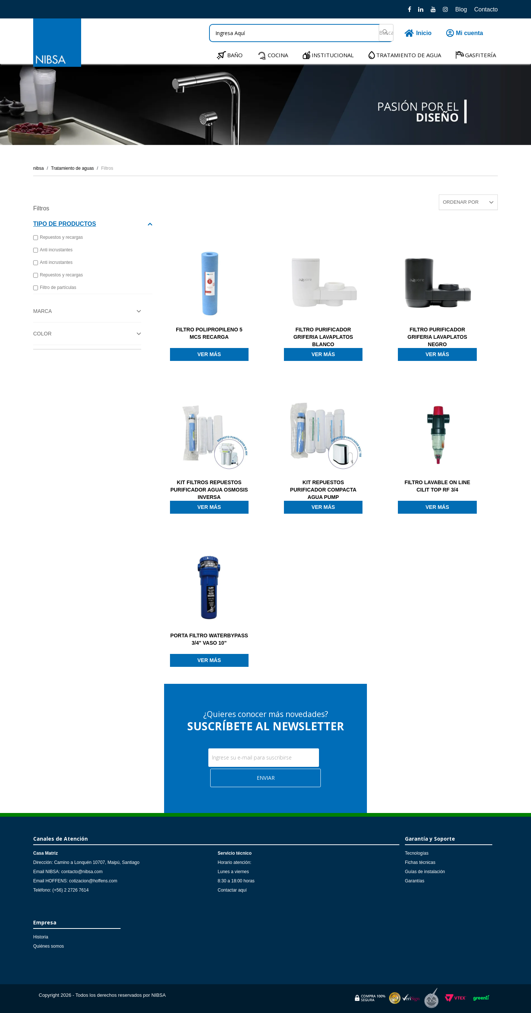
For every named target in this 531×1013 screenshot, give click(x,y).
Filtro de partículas (54, 288)
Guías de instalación (425, 871)
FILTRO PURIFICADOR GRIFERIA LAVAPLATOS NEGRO (437, 337)
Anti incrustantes (53, 250)
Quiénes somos (48, 946)
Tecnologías (416, 853)
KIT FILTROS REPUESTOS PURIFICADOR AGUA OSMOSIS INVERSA (209, 489)
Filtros (107, 168)
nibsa (38, 168)
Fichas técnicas (420, 862)
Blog (461, 9)
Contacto (486, 9)
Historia (40, 937)
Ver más (209, 354)
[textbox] (301, 33)
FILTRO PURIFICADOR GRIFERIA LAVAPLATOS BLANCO (323, 337)
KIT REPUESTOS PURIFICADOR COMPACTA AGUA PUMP (323, 489)
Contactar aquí (232, 890)
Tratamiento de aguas (72, 168)
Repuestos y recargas (58, 237)
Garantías (414, 880)
